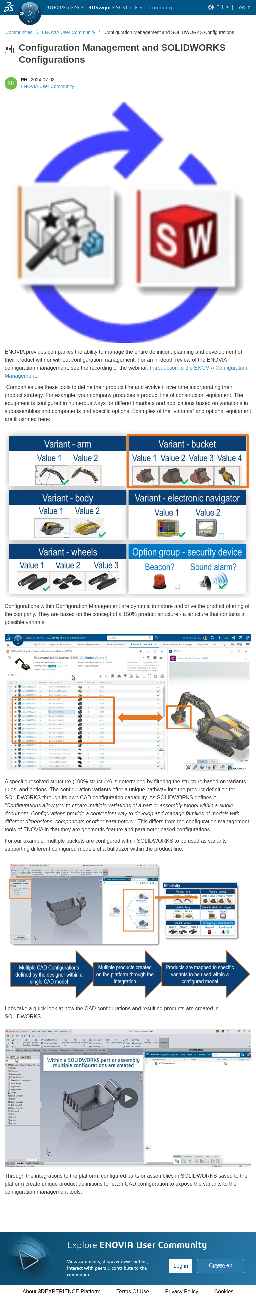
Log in (180, 1266)
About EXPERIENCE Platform (61, 1291)
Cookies (224, 1291)
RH (24, 79)
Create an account (220, 1266)
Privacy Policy (181, 1291)
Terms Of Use (132, 1291)
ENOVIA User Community (47, 86)
